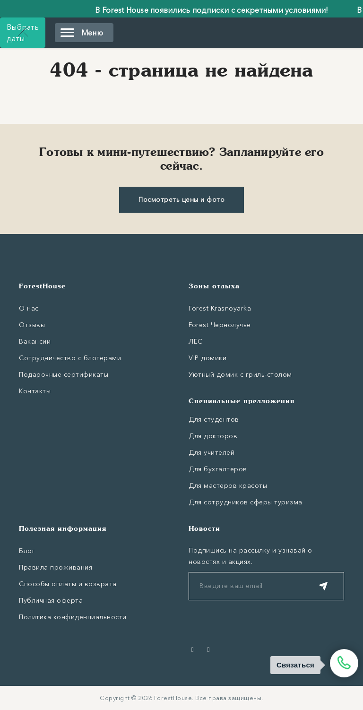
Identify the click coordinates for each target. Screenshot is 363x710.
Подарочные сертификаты (63, 374)
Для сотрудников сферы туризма (245, 502)
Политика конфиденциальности (73, 617)
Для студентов (214, 419)
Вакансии (35, 341)
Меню (81, 32)
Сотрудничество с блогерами (70, 358)
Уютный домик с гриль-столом (240, 374)
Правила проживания (55, 567)
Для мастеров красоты (228, 485)
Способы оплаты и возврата (68, 584)
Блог (27, 550)
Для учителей (211, 452)
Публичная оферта (51, 600)
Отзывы (32, 324)
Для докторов (213, 436)
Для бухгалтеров (218, 469)
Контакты (35, 391)
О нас (29, 308)
